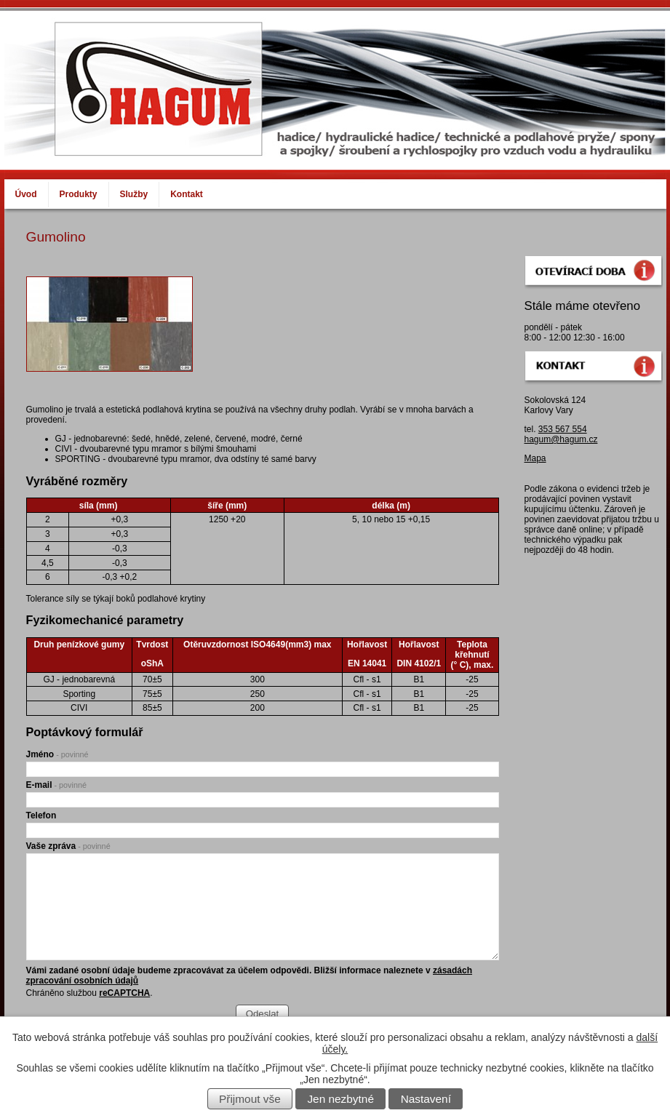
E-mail (56, 785)
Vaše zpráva (68, 846)
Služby (134, 194)
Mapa (535, 458)
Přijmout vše (250, 1099)
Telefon (41, 815)
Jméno (57, 754)
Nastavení (426, 1099)
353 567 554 (562, 429)
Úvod (26, 194)
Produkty (78, 194)
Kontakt (186, 194)
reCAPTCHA (124, 993)
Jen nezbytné (340, 1099)
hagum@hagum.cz (561, 439)
